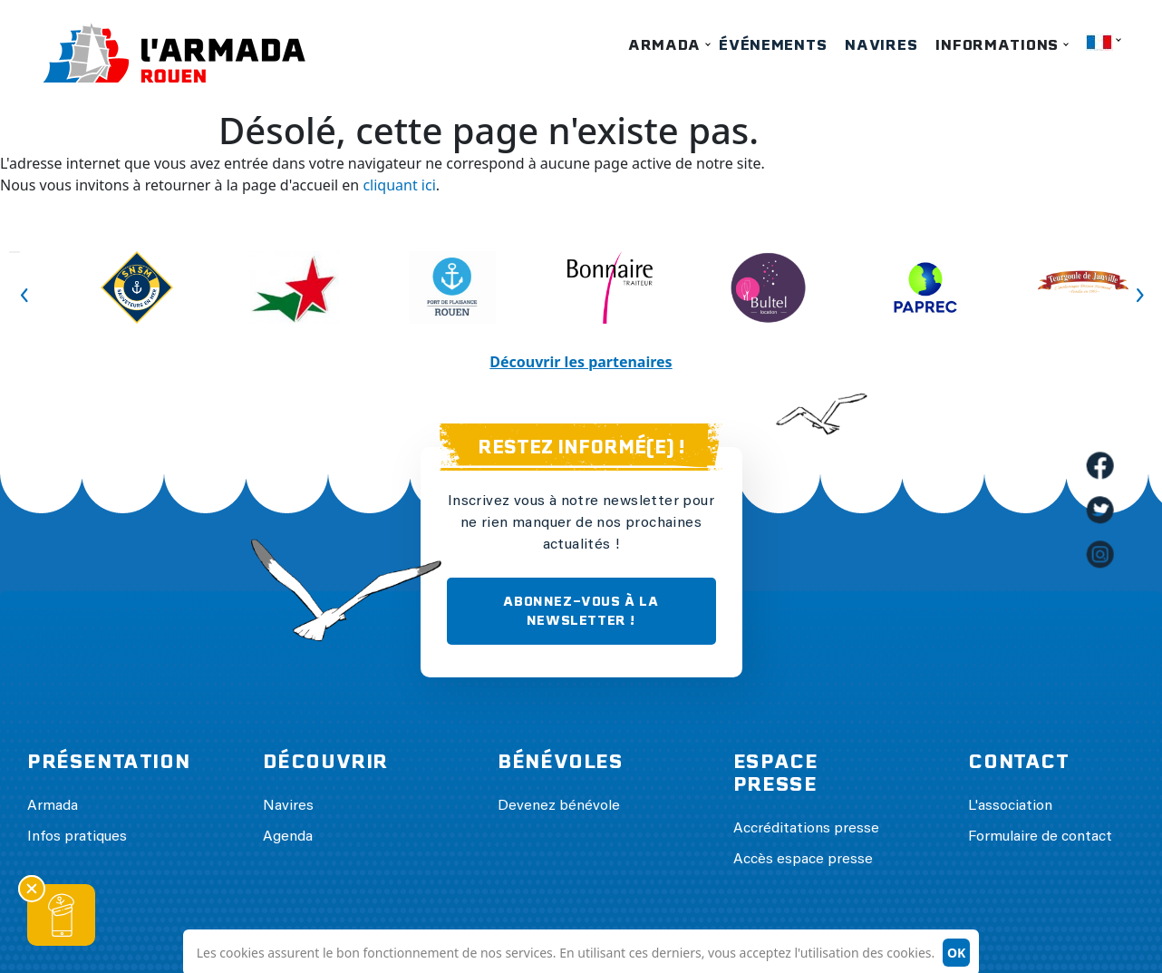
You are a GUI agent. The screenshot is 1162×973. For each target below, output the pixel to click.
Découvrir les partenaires (580, 362)
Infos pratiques (77, 837)
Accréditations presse (806, 829)
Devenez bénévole (559, 806)
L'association (1010, 806)
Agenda (288, 837)
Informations (997, 44)
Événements (773, 44)
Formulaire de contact (1040, 837)
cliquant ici (399, 185)
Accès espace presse (803, 859)
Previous (14, 252)
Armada (664, 44)
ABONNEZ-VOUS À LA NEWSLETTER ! (580, 610)
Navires (881, 44)
